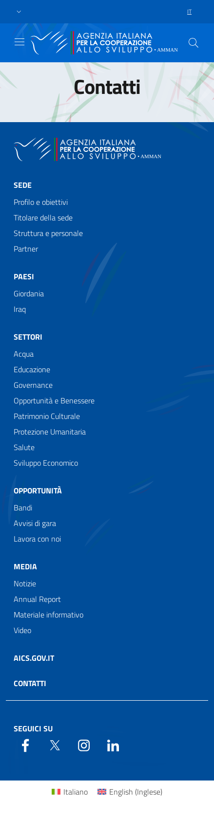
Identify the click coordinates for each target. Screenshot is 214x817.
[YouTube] (84, 744)
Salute (24, 447)
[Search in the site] (193, 43)
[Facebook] (25, 744)
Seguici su (33, 728)
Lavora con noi (37, 539)
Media (25, 566)
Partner (26, 248)
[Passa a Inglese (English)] (130, 791)
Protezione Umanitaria (50, 431)
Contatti (30, 683)
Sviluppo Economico (46, 463)
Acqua (24, 354)
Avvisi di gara (35, 523)
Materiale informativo (48, 614)
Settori (28, 337)
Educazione (32, 369)
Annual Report (37, 599)
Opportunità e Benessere (54, 400)
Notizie (25, 583)
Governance (33, 385)
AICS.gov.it (34, 658)
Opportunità (38, 490)
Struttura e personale (48, 233)
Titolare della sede (43, 217)
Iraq (20, 309)
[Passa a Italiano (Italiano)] (70, 791)
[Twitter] (54, 744)
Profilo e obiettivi (41, 202)
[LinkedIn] (113, 744)
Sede (23, 185)
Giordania (29, 293)
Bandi (23, 507)
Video (22, 630)
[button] (19, 11)
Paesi (24, 276)
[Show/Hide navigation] (19, 42)
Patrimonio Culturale (47, 416)
